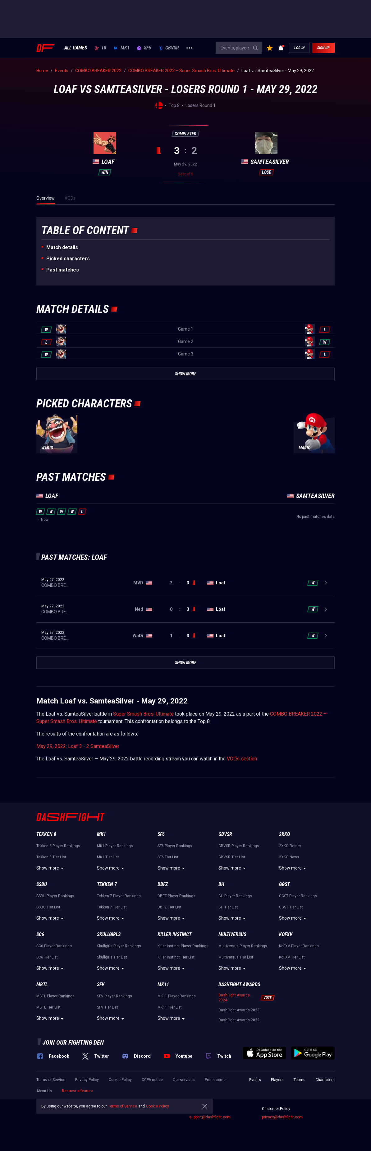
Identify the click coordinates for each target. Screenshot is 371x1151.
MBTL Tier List (48, 1007)
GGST (284, 884)
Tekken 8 (46, 834)
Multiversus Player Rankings (242, 946)
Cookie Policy (120, 1080)
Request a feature (77, 1091)
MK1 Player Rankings (115, 846)
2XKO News (289, 857)
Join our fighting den (73, 1042)
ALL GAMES (75, 47)
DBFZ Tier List (169, 907)
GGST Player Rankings (298, 896)
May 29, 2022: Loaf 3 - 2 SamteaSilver (77, 746)
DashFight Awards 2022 (238, 1020)
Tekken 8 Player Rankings (58, 846)
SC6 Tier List (47, 957)
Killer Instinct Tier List (176, 957)
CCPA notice (152, 1080)
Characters (325, 1080)
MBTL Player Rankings (55, 996)
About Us (44, 1091)
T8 (100, 47)
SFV (100, 984)
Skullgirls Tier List (112, 957)
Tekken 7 (107, 884)
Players (277, 1080)
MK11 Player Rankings (177, 996)
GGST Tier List (291, 907)
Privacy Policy (87, 1080)
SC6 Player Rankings (54, 946)
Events (255, 1080)
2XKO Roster (290, 846)
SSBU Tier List (48, 907)
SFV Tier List (107, 1007)
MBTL (42, 984)
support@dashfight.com (210, 1117)
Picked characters (68, 259)
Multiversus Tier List (235, 957)
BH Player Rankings (235, 896)
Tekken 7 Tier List (112, 907)
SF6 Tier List (168, 857)
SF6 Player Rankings (175, 846)
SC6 (40, 934)
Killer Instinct (174, 934)
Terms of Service (50, 1080)
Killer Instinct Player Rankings (183, 946)
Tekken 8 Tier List (51, 857)
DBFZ (163, 884)
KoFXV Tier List (292, 957)
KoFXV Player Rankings (299, 946)
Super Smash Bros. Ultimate (143, 714)
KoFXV (285, 934)
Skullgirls (109, 934)
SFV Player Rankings (114, 996)
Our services (184, 1080)
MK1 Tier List (108, 857)
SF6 (144, 47)
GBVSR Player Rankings (238, 846)
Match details (62, 247)
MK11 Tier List (170, 1007)
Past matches (62, 270)
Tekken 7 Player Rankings (119, 896)
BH (221, 884)
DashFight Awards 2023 (238, 1010)
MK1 (122, 47)
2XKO (284, 834)
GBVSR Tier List (231, 857)
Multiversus (232, 934)
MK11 (163, 984)
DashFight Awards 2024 (234, 997)
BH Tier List (228, 907)
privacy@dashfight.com (282, 1117)
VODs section (242, 759)
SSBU (41, 884)
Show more (50, 868)
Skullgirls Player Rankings (119, 946)
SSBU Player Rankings (55, 896)
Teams (299, 1080)
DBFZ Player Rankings (176, 896)
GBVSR (168, 47)
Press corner (216, 1080)
